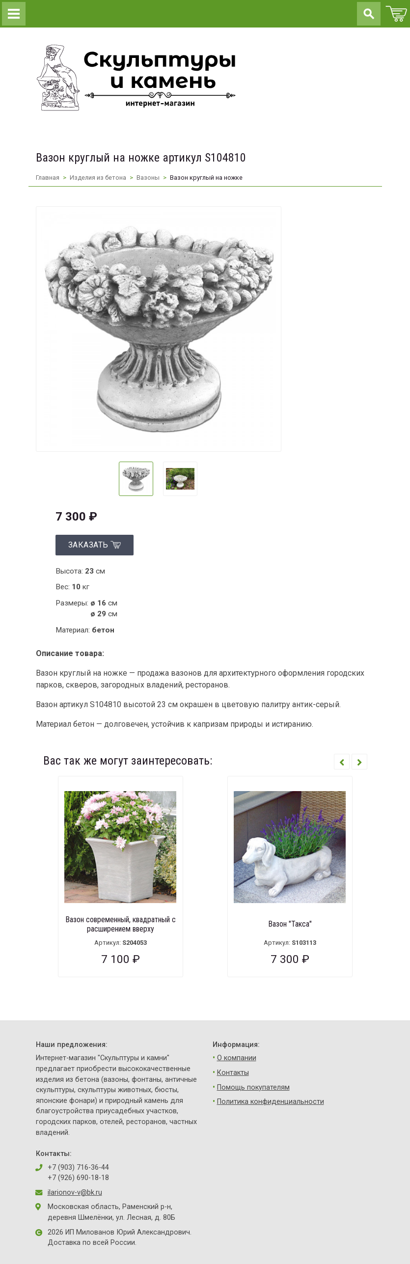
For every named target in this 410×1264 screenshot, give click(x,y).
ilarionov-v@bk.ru (75, 1192)
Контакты (233, 1073)
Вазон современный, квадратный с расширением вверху (120, 924)
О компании (236, 1058)
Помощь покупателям (253, 1087)
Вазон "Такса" (290, 924)
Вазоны (148, 177)
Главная (47, 177)
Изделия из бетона (98, 177)
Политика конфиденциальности (270, 1102)
